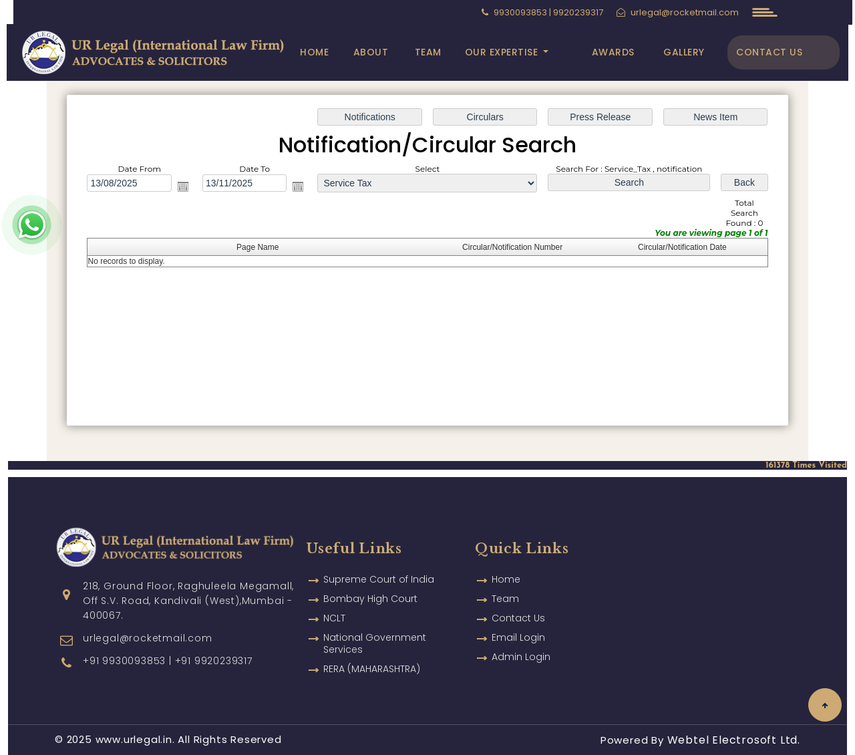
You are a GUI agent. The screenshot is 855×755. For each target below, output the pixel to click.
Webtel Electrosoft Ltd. (733, 740)
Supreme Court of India (378, 560)
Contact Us (769, 52)
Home (314, 52)
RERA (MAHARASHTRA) (371, 649)
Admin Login (521, 637)
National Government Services (374, 624)
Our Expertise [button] (503, 52)
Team (428, 52)
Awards (613, 52)
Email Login (518, 618)
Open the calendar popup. (183, 186)
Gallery (684, 52)
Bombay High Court (370, 579)
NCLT (334, 598)
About (371, 52)
